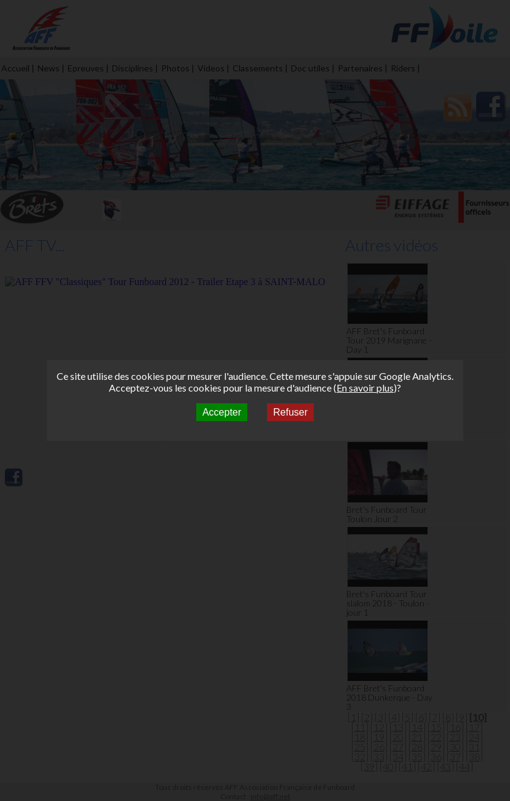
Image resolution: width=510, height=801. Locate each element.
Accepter (221, 412)
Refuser (290, 412)
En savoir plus (365, 387)
